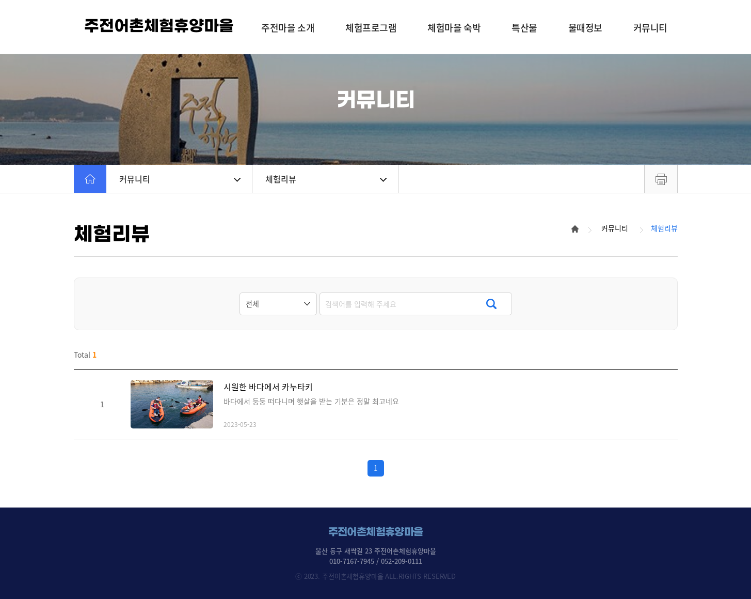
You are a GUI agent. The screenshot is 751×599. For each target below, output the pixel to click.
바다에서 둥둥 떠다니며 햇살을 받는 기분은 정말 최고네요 (311, 401)
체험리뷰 (326, 179)
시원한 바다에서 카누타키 (268, 387)
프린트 (661, 179)
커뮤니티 (180, 179)
